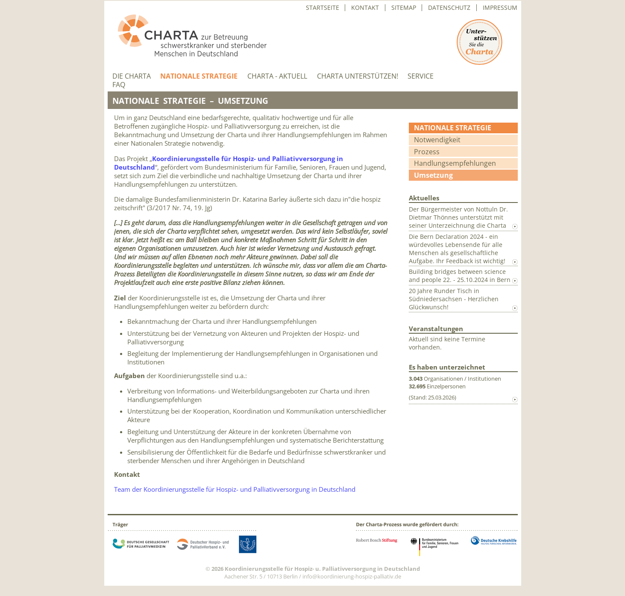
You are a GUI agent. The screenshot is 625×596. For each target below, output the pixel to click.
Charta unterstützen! (357, 76)
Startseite (322, 7)
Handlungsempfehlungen (455, 163)
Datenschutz (449, 7)
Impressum (500, 7)
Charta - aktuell (277, 76)
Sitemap (403, 7)
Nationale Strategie (199, 76)
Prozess (427, 151)
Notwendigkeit (437, 139)
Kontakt (365, 7)
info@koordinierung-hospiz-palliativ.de (351, 576)
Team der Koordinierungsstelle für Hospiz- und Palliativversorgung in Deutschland (235, 489)
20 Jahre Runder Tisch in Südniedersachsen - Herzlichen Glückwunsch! (454, 299)
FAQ (118, 85)
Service (421, 76)
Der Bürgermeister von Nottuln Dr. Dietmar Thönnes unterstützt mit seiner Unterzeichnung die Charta (458, 217)
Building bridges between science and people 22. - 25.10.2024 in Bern (460, 275)
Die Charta (131, 76)
